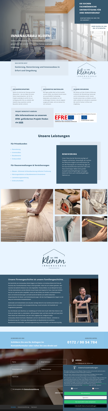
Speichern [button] (85, 397)
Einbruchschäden (18, 181)
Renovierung (16, 149)
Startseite (13, 407)
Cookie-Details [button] (78, 409)
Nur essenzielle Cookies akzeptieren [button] (86, 402)
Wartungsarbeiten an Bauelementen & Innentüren (28, 174)
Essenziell (74, 388)
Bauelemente (16, 155)
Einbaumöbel (16, 159)
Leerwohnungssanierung (20, 177)
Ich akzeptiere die (25, 389)
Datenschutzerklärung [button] (86, 409)
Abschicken (59, 393)
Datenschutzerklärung (31, 389)
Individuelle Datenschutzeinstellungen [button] (85, 406)
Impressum (34, 407)
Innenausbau (16, 152)
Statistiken (96, 388)
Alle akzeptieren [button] (85, 393)
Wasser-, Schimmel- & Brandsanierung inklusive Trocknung (31, 171)
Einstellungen (86, 385)
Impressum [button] (93, 409)
